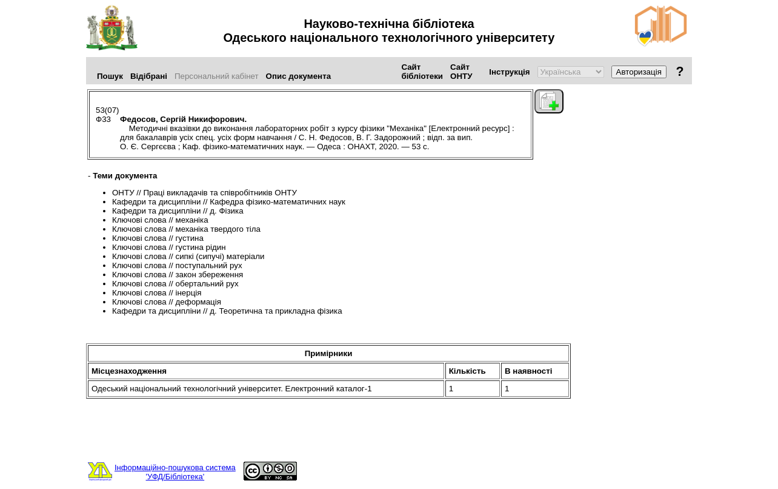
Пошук (110, 76)
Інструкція (509, 71)
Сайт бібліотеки (422, 71)
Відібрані (148, 76)
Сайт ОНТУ (461, 71)
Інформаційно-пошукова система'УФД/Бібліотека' (175, 472)
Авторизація (639, 71)
